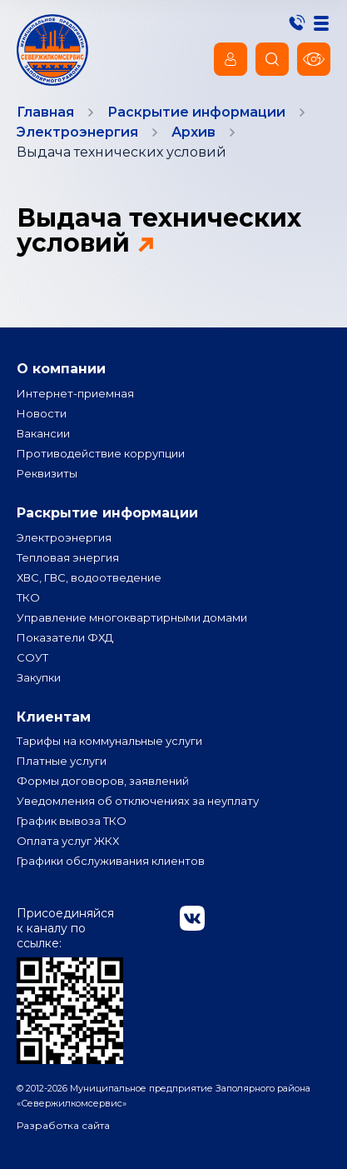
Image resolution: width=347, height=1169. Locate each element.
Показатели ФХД (65, 637)
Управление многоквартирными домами (132, 617)
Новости (42, 413)
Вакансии (43, 433)
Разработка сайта (63, 1125)
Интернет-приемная (75, 393)
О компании (61, 369)
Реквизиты (47, 473)
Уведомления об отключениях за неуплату (138, 800)
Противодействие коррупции (101, 453)
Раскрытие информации (107, 513)
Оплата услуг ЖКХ (68, 840)
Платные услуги (62, 760)
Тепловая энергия (68, 557)
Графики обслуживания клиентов (111, 860)
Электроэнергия (64, 537)
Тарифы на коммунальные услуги (109, 740)
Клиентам (54, 717)
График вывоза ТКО (71, 820)
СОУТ (32, 657)
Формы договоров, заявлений (103, 780)
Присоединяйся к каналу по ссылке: (70, 985)
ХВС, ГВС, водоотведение (89, 577)
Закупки (39, 677)
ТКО (28, 597)
